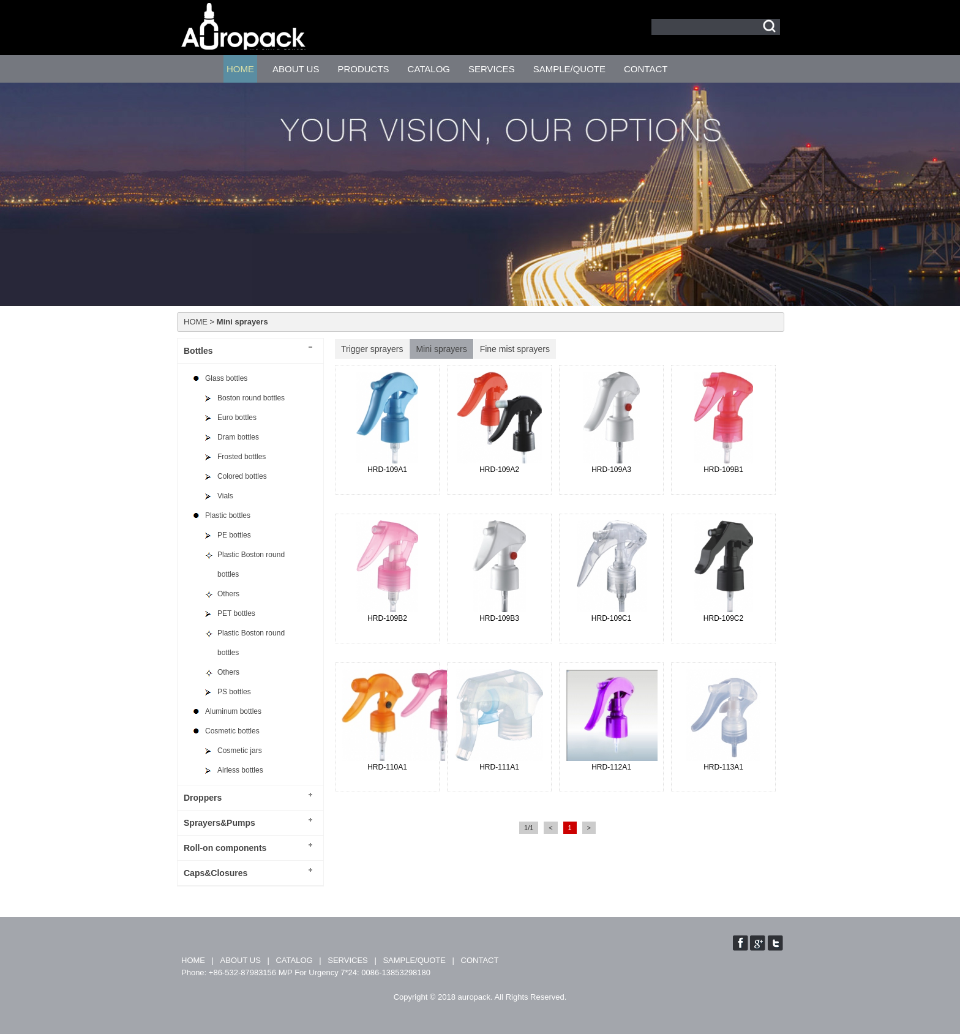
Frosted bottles (241, 456)
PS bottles (234, 691)
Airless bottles (240, 770)
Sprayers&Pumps (219, 823)
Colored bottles (242, 476)
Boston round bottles (251, 398)
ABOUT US (295, 69)
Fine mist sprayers (515, 349)
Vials (225, 496)
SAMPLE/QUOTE (569, 69)
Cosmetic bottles (232, 731)
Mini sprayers (441, 349)
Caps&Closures (215, 873)
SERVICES (491, 69)
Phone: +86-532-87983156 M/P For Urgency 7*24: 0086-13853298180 (305, 972)
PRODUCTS (363, 69)
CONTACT (645, 69)
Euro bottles (237, 417)
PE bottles (234, 535)
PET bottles (236, 613)
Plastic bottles (227, 515)
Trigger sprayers (372, 349)
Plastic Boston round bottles (251, 564)
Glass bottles (226, 378)
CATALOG (429, 69)
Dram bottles (238, 437)
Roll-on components (225, 848)
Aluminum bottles (233, 711)
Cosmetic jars (239, 750)
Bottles (198, 351)
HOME (240, 69)
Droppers (203, 798)
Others (228, 594)
